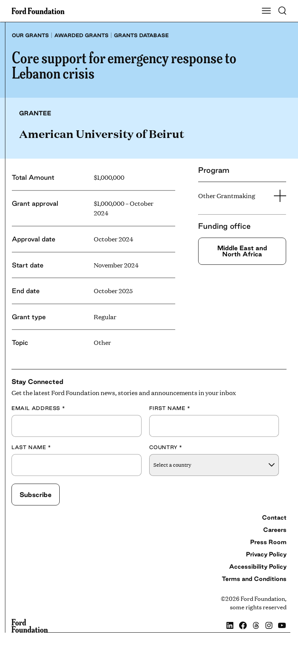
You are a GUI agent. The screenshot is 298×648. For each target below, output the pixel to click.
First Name (170, 408)
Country (166, 447)
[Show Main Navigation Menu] (266, 11)
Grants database (141, 35)
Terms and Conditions (254, 578)
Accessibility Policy (258, 566)
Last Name (31, 447)
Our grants (30, 35)
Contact (274, 517)
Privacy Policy (266, 554)
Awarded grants (81, 35)
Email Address (38, 408)
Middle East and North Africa (242, 250)
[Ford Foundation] (29, 626)
